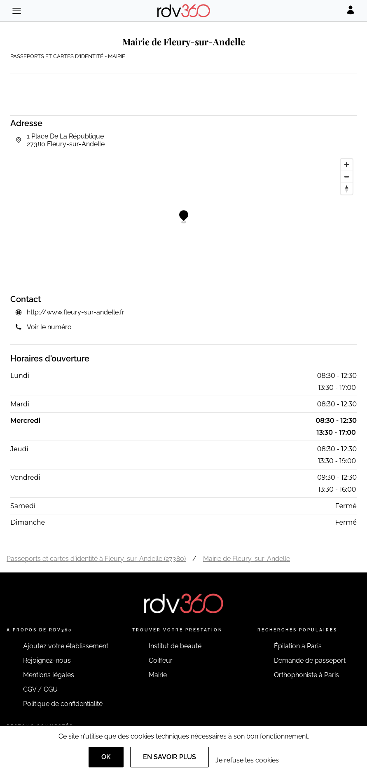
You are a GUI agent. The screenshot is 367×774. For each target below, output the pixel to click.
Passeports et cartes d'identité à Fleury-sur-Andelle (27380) (96, 559)
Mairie (158, 675)
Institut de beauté (175, 646)
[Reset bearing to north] (347, 189)
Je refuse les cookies (247, 760)
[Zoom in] (347, 165)
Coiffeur (161, 660)
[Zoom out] (347, 177)
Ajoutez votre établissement (65, 646)
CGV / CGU (40, 689)
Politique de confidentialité (63, 704)
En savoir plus (169, 757)
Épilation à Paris (298, 646)
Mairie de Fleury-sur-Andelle (246, 559)
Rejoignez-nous (47, 660)
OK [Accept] (106, 757)
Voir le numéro (49, 327)
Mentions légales (48, 675)
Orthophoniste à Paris (306, 675)
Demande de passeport (310, 660)
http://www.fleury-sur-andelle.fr (75, 312)
